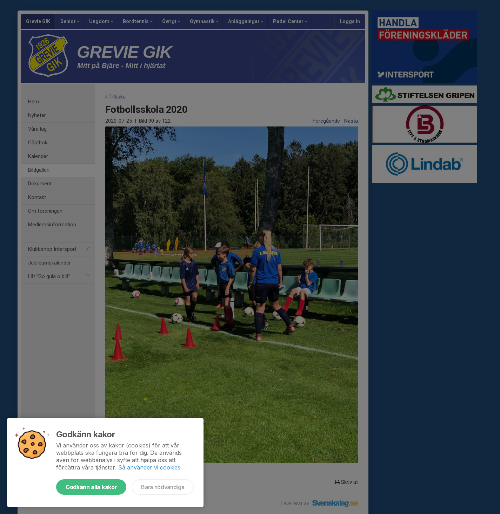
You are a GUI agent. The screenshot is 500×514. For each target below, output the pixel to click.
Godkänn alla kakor (91, 487)
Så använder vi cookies (149, 467)
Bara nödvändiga (162, 487)
